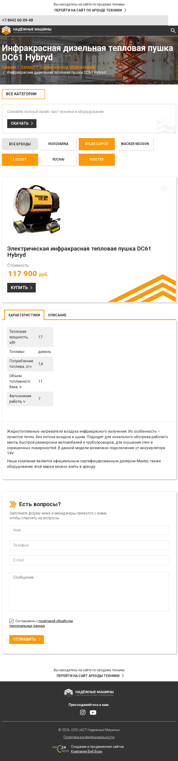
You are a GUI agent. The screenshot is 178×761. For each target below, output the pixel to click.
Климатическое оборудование (67, 67)
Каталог (28, 67)
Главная (9, 67)
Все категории (21, 94)
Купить (19, 287)
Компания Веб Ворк (86, 751)
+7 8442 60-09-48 (17, 20)
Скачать (20, 123)
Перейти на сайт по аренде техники (88, 10)
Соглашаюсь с (41, 623)
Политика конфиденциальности (89, 737)
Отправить (24, 639)
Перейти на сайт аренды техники (88, 676)
